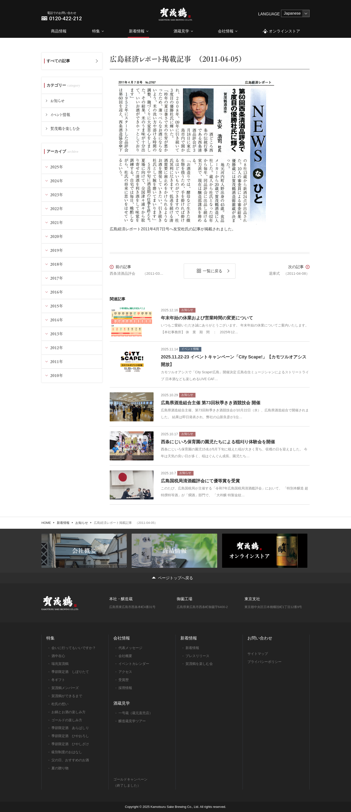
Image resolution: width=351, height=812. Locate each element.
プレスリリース (197, 656)
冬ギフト (58, 680)
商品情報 (59, 31)
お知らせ (57, 100)
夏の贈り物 (59, 768)
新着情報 (137, 31)
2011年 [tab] (56, 361)
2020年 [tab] (56, 236)
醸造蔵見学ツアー (132, 721)
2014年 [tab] (56, 319)
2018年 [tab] (56, 264)
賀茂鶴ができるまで (66, 696)
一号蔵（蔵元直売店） (135, 713)
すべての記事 (58, 61)
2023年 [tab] (56, 194)
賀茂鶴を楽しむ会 (65, 128)
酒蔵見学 (181, 31)
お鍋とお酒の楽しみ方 (68, 712)
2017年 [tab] (56, 278)
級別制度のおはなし (66, 752)
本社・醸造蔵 (121, 599)
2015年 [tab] (56, 306)
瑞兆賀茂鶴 (59, 664)
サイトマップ (257, 654)
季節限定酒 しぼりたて (70, 672)
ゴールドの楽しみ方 (66, 720)
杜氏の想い (59, 704)
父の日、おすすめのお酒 (70, 760)
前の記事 (123, 267)
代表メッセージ (130, 648)
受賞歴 (123, 680)
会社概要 (125, 656)
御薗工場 (184, 599)
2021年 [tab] (56, 222)
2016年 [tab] (56, 292)
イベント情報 (60, 114)
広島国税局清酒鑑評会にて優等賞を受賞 (200, 480)
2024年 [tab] (56, 180)
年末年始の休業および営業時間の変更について (207, 317)
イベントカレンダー (133, 664)
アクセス (125, 672)
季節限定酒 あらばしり (70, 728)
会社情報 (226, 31)
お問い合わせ (259, 638)
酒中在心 (58, 656)
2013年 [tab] (56, 333)
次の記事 (296, 267)
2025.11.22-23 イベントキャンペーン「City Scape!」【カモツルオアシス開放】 (233, 361)
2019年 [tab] (56, 250)
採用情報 (125, 688)
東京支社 (252, 599)
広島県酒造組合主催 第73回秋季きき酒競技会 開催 (210, 402)
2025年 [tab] (56, 166)
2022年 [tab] (56, 208)
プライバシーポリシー (264, 662)
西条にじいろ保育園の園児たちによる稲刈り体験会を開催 (218, 441)
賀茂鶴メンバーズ (65, 688)
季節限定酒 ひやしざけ (70, 744)
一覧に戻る (212, 271)
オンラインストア (281, 31)
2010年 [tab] (56, 375)
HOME (46, 523)
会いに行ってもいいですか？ (73, 648)
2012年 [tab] (56, 347)
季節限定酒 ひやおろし (70, 736)
